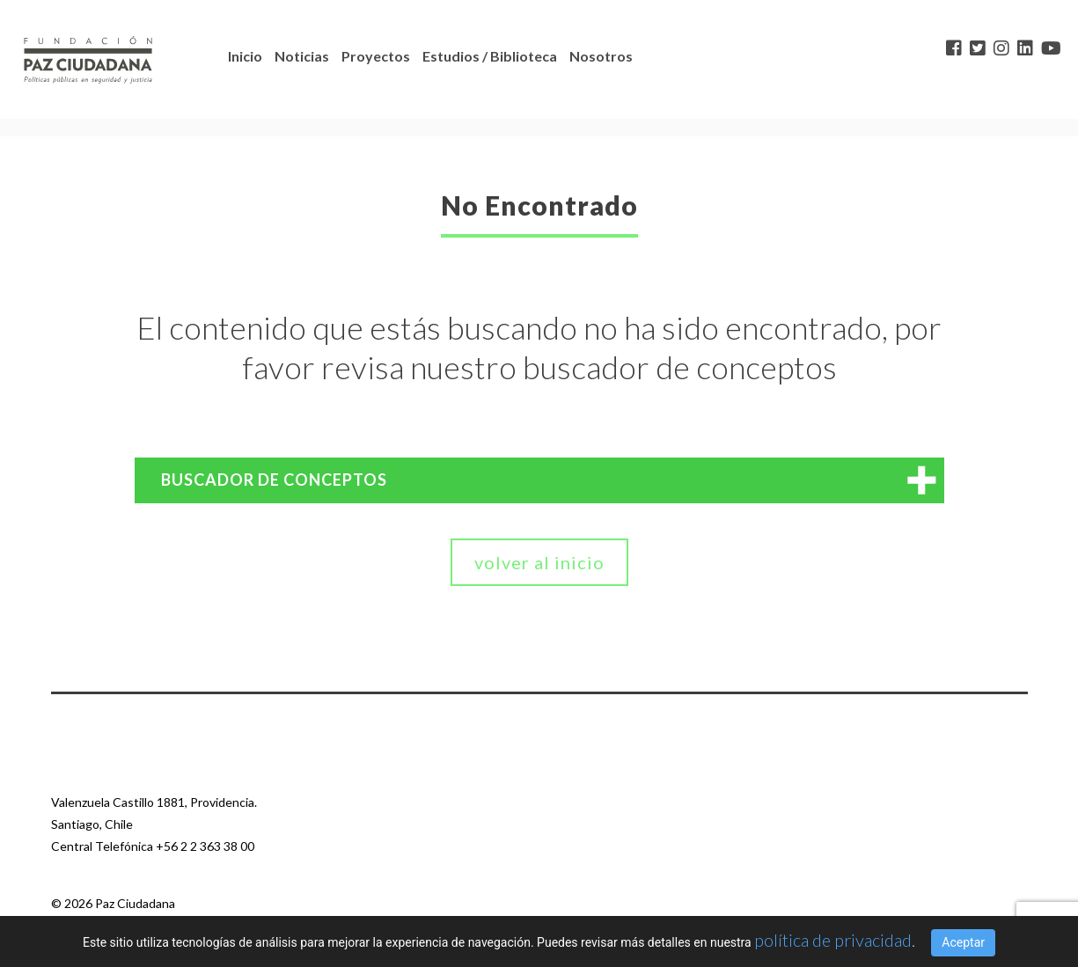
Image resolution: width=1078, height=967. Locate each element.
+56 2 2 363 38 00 (205, 846)
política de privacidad (833, 939)
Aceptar (963, 942)
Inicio (245, 56)
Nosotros (601, 56)
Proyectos (375, 56)
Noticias (302, 56)
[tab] (539, 480)
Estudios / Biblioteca (489, 56)
